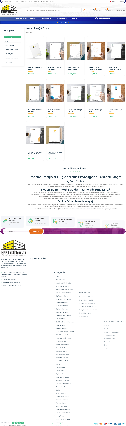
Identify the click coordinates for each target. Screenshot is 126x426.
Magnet (75, 19)
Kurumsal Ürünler (62, 19)
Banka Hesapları (34, 1)
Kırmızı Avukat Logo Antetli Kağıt (75, 68)
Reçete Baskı (8, 62)
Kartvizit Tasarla (21, 19)
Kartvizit (34, 19)
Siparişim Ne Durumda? (9, 1)
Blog (52, 1)
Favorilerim (44, 1)
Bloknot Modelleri (9, 45)
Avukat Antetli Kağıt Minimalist (55, 68)
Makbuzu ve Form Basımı (11, 58)
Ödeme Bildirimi (22, 1)
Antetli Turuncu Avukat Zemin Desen (95, 68)
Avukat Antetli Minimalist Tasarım (115, 68)
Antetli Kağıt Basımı (10, 54)
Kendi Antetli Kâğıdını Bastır (35, 68)
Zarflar (6, 41)
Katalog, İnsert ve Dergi (11, 49)
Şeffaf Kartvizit (47, 19)
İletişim (121, 1)
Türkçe (113, 1)
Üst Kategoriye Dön (11, 37)
